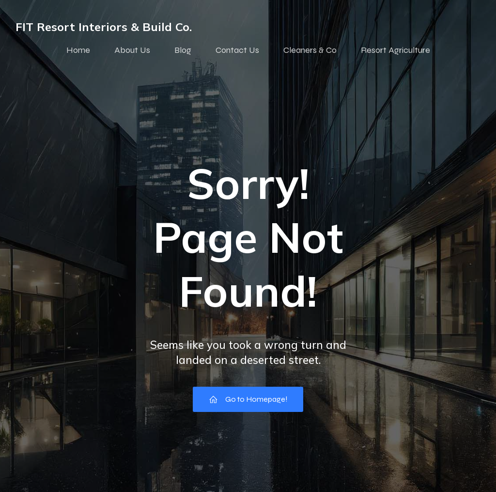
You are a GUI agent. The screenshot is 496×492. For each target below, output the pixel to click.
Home (78, 50)
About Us (132, 50)
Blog (182, 50)
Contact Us (237, 50)
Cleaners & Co (310, 50)
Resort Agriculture (395, 50)
